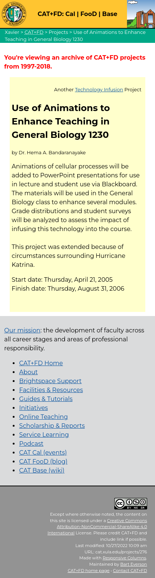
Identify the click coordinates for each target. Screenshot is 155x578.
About (28, 372)
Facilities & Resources (51, 390)
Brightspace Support (50, 381)
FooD (88, 14)
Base (109, 14)
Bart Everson (133, 564)
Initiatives (33, 407)
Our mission (22, 330)
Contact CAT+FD (130, 570)
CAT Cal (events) (43, 452)
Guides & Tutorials (45, 398)
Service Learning (44, 434)
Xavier (12, 32)
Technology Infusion (99, 89)
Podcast (31, 443)
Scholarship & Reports (52, 425)
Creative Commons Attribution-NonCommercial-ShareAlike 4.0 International (97, 527)
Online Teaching (43, 416)
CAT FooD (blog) (43, 461)
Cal (70, 14)
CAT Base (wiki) (41, 470)
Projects (58, 32)
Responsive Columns (124, 557)
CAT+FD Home (41, 363)
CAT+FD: (51, 14)
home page (88, 570)
